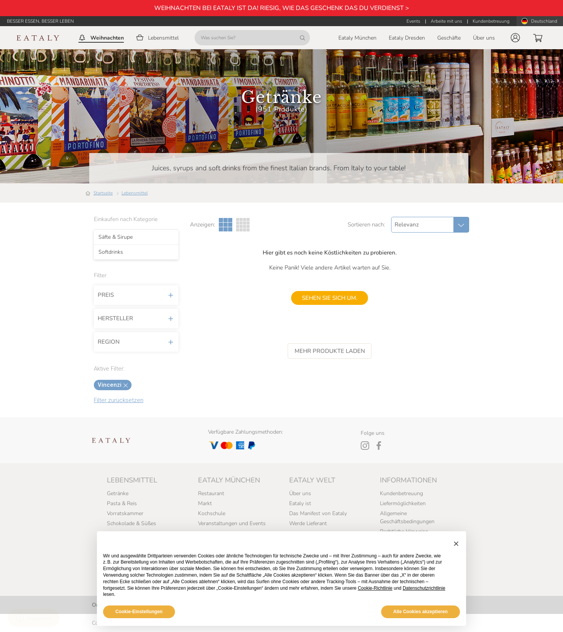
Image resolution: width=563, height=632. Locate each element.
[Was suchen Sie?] (252, 37)
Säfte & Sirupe (115, 237)
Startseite (103, 193)
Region (136, 342)
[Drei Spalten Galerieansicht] (225, 224)
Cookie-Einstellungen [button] (139, 611)
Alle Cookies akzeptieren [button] (420, 611)
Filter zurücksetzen (118, 400)
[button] (515, 37)
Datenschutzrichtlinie (424, 588)
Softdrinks (110, 252)
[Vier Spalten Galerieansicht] (243, 224)
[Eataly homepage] (38, 38)
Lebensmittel (135, 193)
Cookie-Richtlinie (375, 588)
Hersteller (136, 318)
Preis (136, 295)
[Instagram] (365, 445)
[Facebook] (379, 445)
